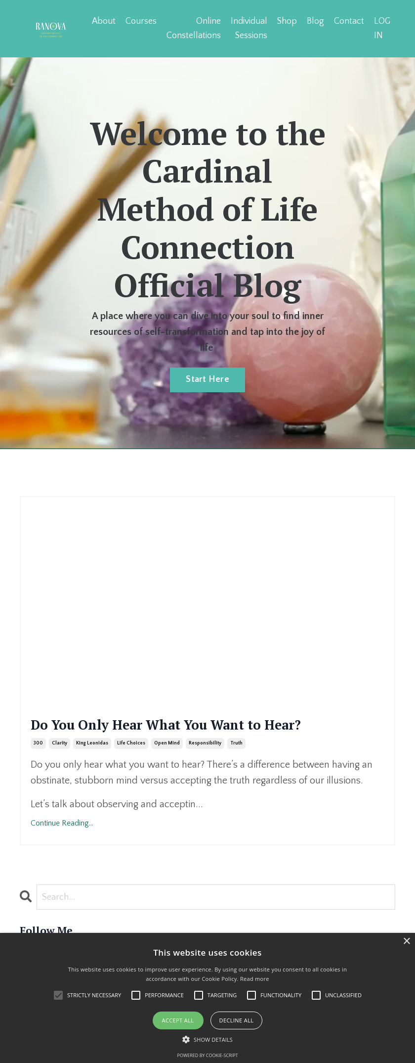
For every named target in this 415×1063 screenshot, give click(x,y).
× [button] (406, 941)
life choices (131, 769)
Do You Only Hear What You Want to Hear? (188, 737)
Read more (254, 978)
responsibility (205, 769)
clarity (59, 769)
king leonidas (92, 769)
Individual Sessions (248, 28)
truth (236, 769)
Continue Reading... (62, 848)
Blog (315, 21)
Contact (348, 21)
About (102, 21)
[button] (207, 1039)
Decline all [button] (236, 1020)
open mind (167, 769)
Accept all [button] (178, 1020)
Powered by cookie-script (207, 1055)
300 (38, 769)
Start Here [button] (207, 378)
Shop (286, 21)
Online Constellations (193, 28)
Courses (140, 21)
